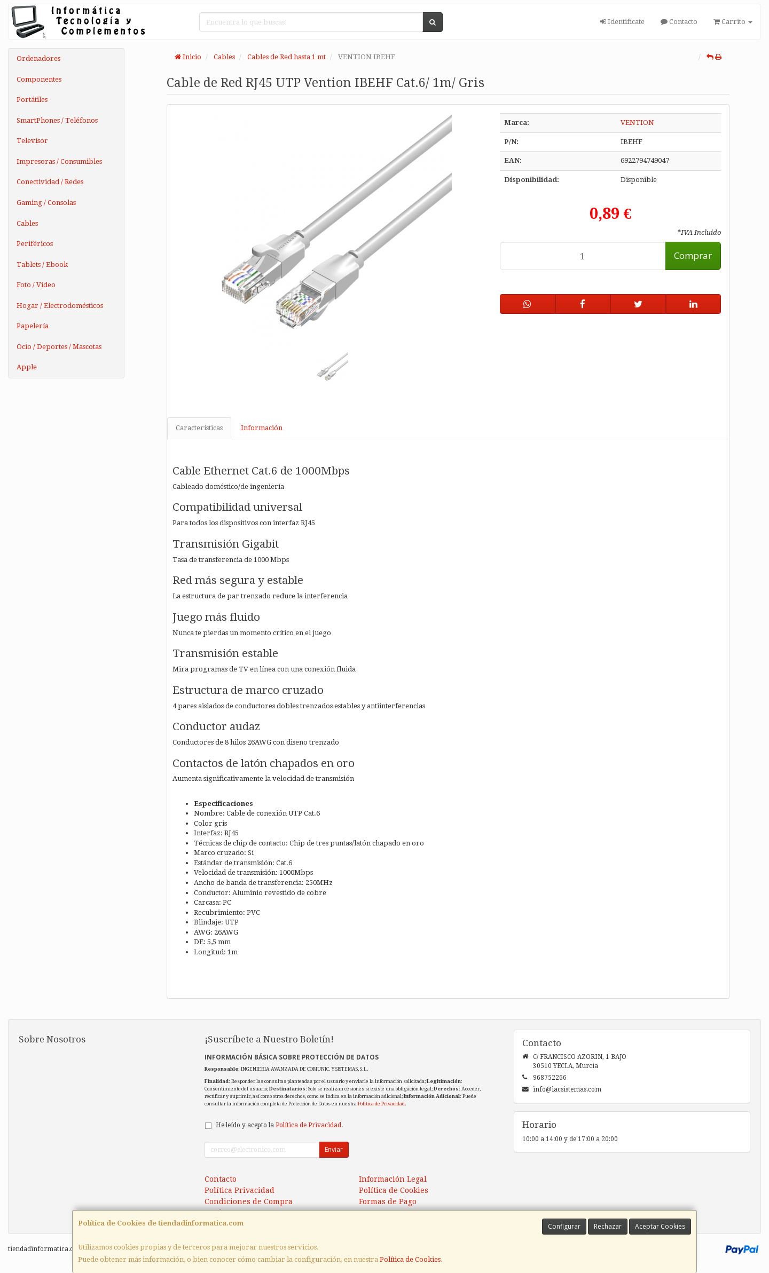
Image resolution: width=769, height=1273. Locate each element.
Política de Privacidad (381, 1103)
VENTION (637, 122)
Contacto (679, 22)
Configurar (564, 1226)
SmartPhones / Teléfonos (57, 120)
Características (199, 428)
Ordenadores (38, 58)
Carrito (732, 22)
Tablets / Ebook (42, 264)
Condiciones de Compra (249, 1201)
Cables (27, 223)
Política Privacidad (239, 1190)
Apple (27, 367)
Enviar (334, 1149)
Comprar (693, 255)
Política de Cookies (410, 1259)
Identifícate (622, 22)
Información (262, 428)
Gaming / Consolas (46, 203)
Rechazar (608, 1226)
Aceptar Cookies (660, 1226)
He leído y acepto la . (279, 1125)
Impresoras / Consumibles (59, 161)
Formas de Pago (388, 1201)
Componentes (39, 79)
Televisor (32, 141)
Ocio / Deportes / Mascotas (59, 347)
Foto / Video (36, 285)
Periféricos (35, 244)
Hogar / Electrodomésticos (60, 306)
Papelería (33, 326)
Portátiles (32, 100)
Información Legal (393, 1179)
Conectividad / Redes (50, 182)
